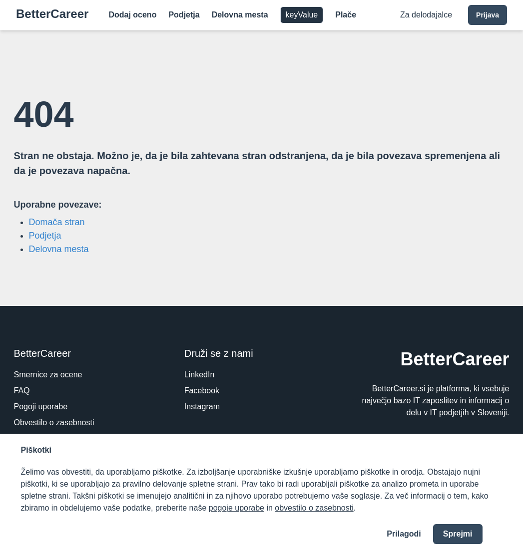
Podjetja (183, 14)
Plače (345, 14)
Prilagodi (404, 534)
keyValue (302, 14)
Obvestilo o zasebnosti (54, 422)
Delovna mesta (240, 14)
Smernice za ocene (48, 374)
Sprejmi (458, 534)
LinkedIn (199, 374)
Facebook (201, 390)
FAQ (22, 390)
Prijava (487, 15)
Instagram (202, 406)
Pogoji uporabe (41, 406)
